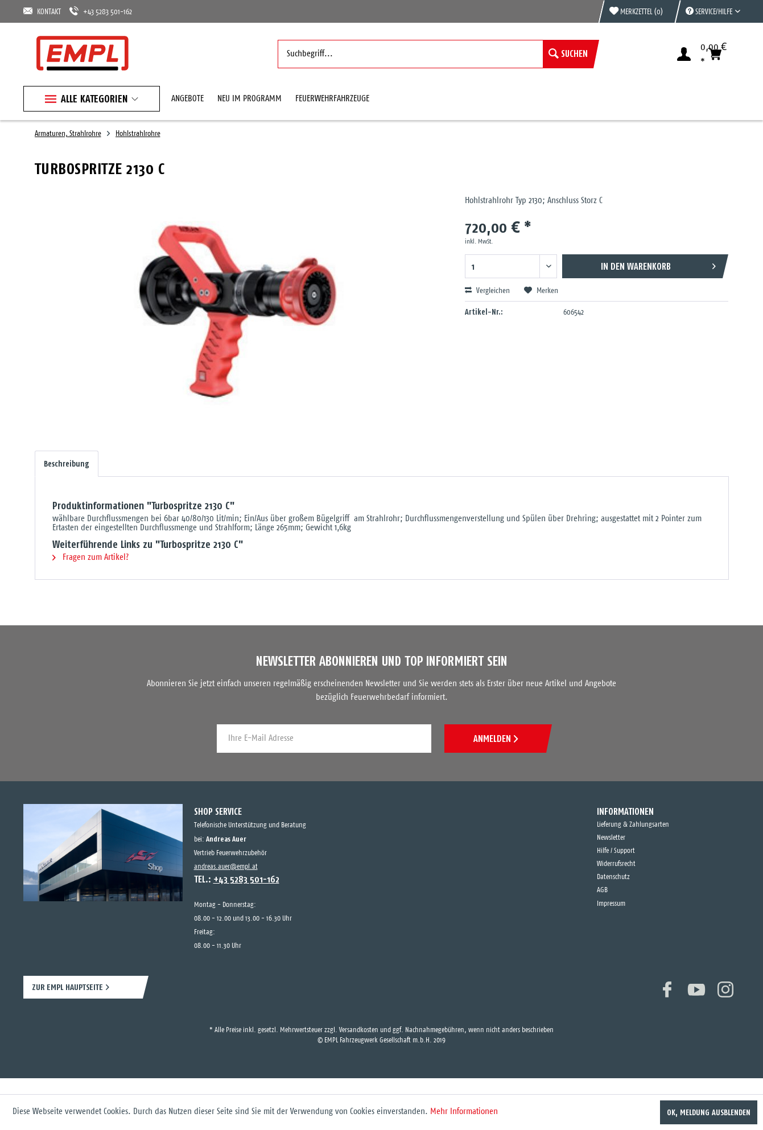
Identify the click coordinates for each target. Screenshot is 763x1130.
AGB (602, 890)
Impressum (611, 904)
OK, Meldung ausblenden (708, 1112)
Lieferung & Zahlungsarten (633, 825)
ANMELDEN (495, 738)
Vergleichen (487, 291)
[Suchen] (568, 54)
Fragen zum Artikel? (90, 557)
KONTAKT (42, 11)
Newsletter (611, 838)
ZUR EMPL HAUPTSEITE (67, 987)
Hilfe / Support (616, 851)
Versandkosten (358, 1030)
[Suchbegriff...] (435, 54)
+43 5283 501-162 (100, 11)
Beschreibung (66, 463)
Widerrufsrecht (616, 864)
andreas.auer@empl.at (226, 867)
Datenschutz (613, 877)
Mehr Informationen (464, 1111)
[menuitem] (707, 11)
